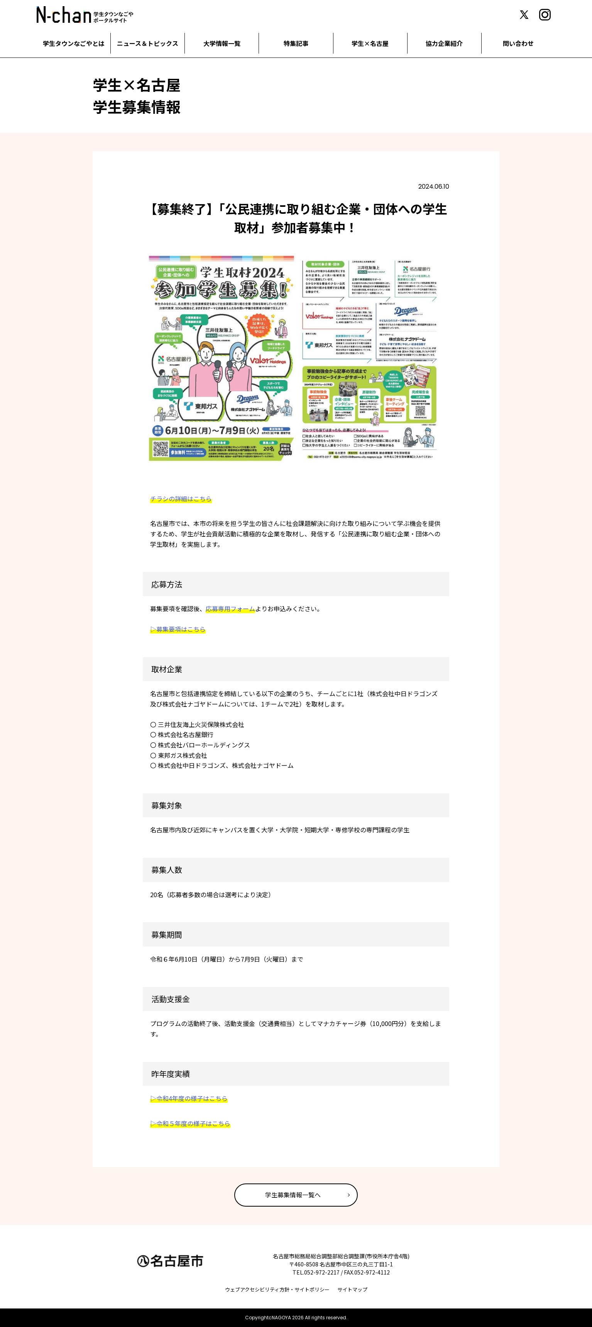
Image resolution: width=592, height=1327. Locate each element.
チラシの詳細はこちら (181, 498)
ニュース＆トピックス (147, 43)
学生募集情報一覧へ (293, 1194)
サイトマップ (352, 1289)
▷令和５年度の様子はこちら (190, 1123)
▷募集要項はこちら (178, 629)
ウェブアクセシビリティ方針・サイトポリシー (277, 1289)
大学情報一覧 (221, 43)
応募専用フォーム (230, 608)
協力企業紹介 (444, 43)
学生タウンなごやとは (74, 43)
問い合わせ (518, 43)
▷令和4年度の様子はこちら (189, 1098)
